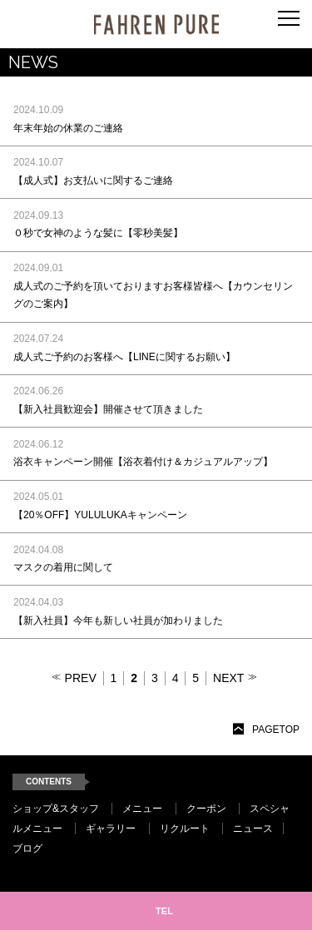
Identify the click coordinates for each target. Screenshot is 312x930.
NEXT (228, 678)
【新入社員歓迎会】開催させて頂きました (108, 409)
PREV (81, 678)
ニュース (253, 828)
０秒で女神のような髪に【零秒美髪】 (98, 233)
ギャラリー (111, 828)
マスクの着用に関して (63, 567)
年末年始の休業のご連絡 (68, 128)
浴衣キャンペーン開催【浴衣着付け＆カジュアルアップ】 (143, 461)
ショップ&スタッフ (55, 808)
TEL (164, 911)
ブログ (27, 848)
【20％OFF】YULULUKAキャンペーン (100, 515)
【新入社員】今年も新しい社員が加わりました (118, 620)
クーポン (206, 808)
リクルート (185, 828)
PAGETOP (276, 729)
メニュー (142, 808)
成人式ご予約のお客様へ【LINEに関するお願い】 (124, 357)
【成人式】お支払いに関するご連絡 (93, 180)
